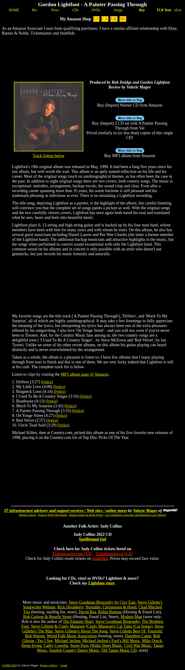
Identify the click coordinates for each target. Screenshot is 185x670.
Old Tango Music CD (119, 650)
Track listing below (48, 155)
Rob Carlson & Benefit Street (47, 616)
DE (123, 19)
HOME (14, 10)
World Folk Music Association (72, 636)
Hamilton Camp (138, 636)
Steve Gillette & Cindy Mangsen (58, 626)
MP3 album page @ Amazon (85, 374)
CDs (75, 10)
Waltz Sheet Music (106, 645)
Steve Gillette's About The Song (81, 631)
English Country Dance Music (74, 650)
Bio (34, 10)
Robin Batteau (110, 612)
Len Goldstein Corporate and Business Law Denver (135, 515)
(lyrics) (47, 382)
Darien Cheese (27, 515)
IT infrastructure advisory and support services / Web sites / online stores (65, 510)
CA (105, 19)
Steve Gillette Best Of (127, 631)
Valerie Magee (145, 510)
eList (177, 10)
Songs (118, 10)
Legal (63, 665)
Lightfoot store (101, 583)
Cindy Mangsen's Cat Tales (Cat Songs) (119, 626)
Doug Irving (31, 645)
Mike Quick (152, 640)
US (96, 19)
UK (114, 19)
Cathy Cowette (56, 645)
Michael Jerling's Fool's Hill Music (111, 640)
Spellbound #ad (92, 539)
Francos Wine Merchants (53, 515)
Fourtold (155, 631)
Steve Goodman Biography (117, 621)
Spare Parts (79, 645)
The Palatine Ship (77, 621)
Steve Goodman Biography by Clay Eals (102, 602)
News (55, 10)
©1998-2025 (9, 665)
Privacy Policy (48, 665)
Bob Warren (35, 636)
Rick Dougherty (70, 607)
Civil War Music (137, 645)
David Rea (87, 612)
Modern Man (131, 616)
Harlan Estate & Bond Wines (86, 515)
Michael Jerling (67, 640)
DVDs (95, 10)
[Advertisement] (92, 54)
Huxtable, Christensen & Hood (111, 607)
